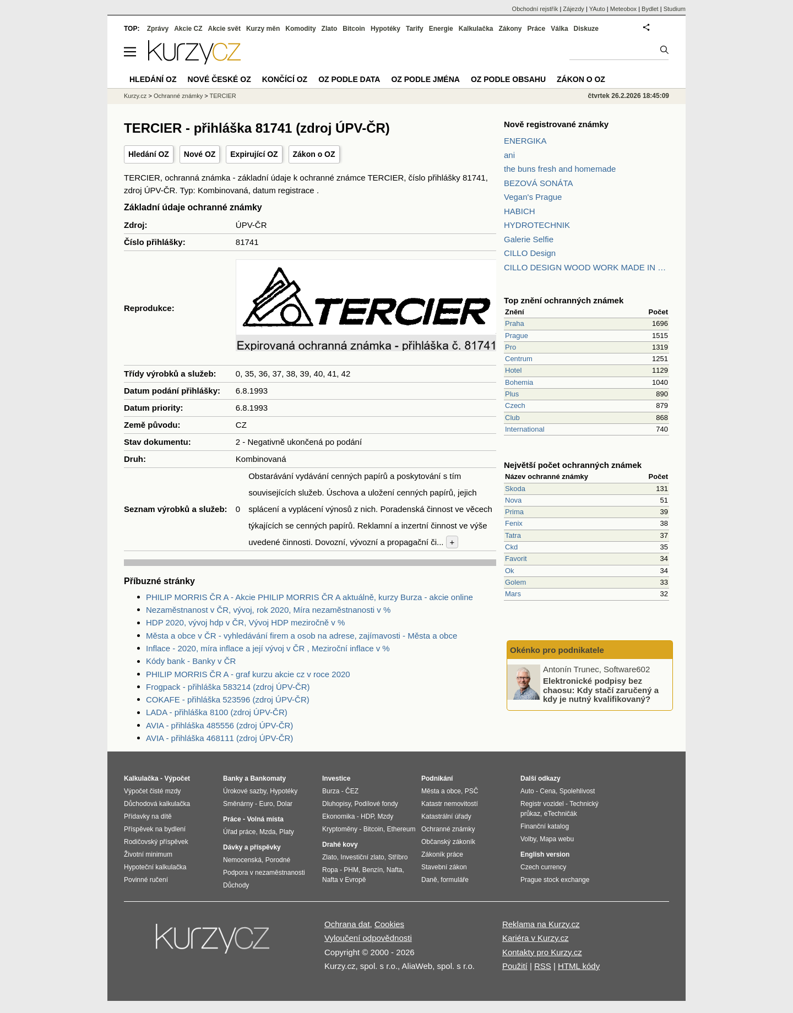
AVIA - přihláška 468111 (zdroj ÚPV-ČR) (219, 738)
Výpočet (177, 778)
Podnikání (437, 778)
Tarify (414, 28)
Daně (429, 880)
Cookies (389, 924)
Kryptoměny (339, 829)
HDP (367, 816)
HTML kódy (579, 966)
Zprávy (158, 28)
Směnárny (238, 804)
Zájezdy (573, 9)
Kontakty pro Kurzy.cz (542, 952)
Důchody (236, 885)
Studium (675, 9)
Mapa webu (557, 839)
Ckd (511, 547)
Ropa (330, 870)
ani (509, 155)
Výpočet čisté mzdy (152, 791)
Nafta (395, 870)
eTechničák (560, 814)
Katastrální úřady (446, 816)
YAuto (597, 9)
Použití (515, 966)
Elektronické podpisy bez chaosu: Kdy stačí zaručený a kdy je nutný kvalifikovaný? (601, 690)
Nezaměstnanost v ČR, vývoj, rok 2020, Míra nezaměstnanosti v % (268, 609)
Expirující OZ (254, 154)
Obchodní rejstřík (535, 9)
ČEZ (352, 791)
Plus (512, 394)
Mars (513, 594)
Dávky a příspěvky (252, 847)
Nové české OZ (219, 79)
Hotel (513, 370)
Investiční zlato (362, 857)
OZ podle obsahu (508, 79)
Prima (514, 512)
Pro (510, 347)
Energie (441, 28)
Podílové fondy (376, 804)
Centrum (519, 359)
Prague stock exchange (554, 880)
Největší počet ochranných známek (573, 465)
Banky (233, 778)
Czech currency (543, 867)
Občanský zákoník (448, 842)
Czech (515, 405)
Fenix (514, 523)
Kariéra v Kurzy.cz (535, 938)
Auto (527, 791)
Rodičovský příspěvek (156, 842)
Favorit (516, 558)
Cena (548, 791)
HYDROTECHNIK (537, 225)
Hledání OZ (148, 154)
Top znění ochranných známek (563, 300)
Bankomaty (268, 778)
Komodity (300, 28)
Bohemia (519, 382)
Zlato (330, 28)
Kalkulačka (476, 28)
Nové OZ (200, 154)
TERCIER (223, 95)
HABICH (519, 211)
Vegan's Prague (533, 196)
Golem (515, 582)
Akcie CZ (188, 28)
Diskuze (586, 28)
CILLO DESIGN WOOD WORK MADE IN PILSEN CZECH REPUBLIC (586, 267)
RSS (542, 966)
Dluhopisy (336, 804)
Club (512, 417)
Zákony (510, 28)
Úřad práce (239, 832)
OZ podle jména (425, 79)
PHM (351, 870)
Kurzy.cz (135, 95)
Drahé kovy (340, 844)
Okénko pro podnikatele (557, 650)
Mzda (267, 832)
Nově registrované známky (556, 124)
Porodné (277, 860)
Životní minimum (148, 854)
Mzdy (386, 816)
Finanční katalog (544, 826)
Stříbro (398, 857)
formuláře (455, 880)
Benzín (372, 870)
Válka (559, 28)
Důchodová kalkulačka (157, 804)
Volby (528, 839)
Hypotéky (385, 28)
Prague (516, 335)
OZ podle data (349, 79)
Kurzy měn (263, 28)
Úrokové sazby (244, 791)
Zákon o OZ (314, 154)
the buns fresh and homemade (560, 168)
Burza (330, 791)
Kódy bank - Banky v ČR (191, 661)
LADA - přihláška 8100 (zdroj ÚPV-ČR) (216, 712)
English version (544, 854)
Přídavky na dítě (148, 816)
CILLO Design (530, 253)
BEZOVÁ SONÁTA (538, 183)
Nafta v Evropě (344, 880)
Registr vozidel (542, 804)
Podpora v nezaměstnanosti (264, 872)
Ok (509, 571)
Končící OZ (284, 79)
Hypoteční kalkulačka (155, 867)
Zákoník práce (442, 854)
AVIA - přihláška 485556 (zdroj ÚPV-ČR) (219, 725)
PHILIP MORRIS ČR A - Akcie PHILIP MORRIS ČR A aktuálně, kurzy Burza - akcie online (309, 597)
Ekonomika (338, 816)
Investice (336, 778)
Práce (537, 28)
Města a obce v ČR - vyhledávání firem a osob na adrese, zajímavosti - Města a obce (301, 635)
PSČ (472, 791)
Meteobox (623, 9)
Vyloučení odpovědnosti (368, 938)
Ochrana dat (347, 924)
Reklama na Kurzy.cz (541, 924)
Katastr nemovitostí (449, 804)
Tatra (513, 535)
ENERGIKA (525, 140)
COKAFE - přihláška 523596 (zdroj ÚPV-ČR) (227, 699)
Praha (514, 323)
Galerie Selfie (528, 239)
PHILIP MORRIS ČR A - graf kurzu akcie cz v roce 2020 (248, 674)
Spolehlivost (577, 791)
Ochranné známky (178, 95)
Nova (513, 500)
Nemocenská (242, 860)
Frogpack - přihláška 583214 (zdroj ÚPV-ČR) (228, 686)
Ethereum (401, 829)
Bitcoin (354, 28)
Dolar (284, 804)
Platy (286, 832)
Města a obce (441, 791)
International (525, 429)
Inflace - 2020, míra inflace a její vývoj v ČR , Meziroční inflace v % (268, 648)
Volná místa (265, 819)
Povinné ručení (146, 880)
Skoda (515, 488)
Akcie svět (224, 28)
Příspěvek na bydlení (155, 829)
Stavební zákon (444, 867)
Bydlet (650, 9)
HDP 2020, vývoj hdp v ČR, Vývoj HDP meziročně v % (245, 622)
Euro (266, 804)
